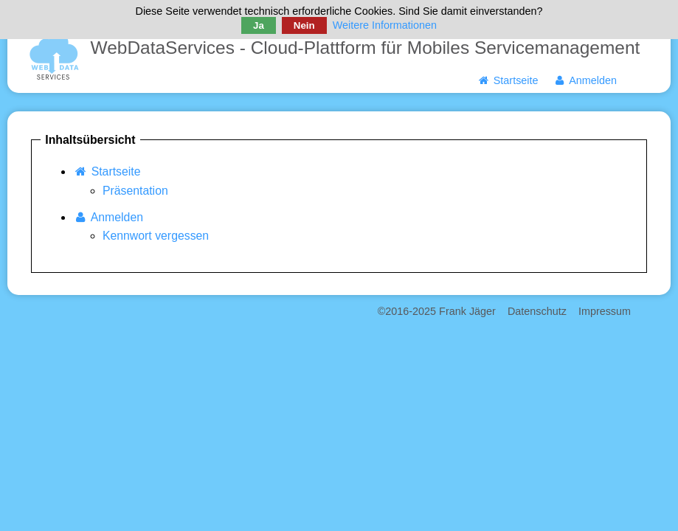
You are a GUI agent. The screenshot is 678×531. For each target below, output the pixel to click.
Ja (258, 25)
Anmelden (585, 80)
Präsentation (135, 190)
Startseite (507, 80)
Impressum (604, 311)
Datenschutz (537, 311)
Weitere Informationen (385, 25)
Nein (304, 25)
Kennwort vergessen (156, 235)
